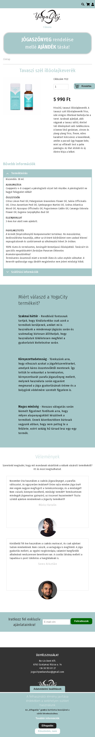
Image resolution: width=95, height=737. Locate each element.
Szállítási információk (21, 273)
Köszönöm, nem (47, 731)
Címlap (6, 59)
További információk (47, 718)
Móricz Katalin (47, 505)
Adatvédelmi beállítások (47, 689)
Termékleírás (16, 174)
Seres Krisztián (47, 564)
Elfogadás (47, 725)
